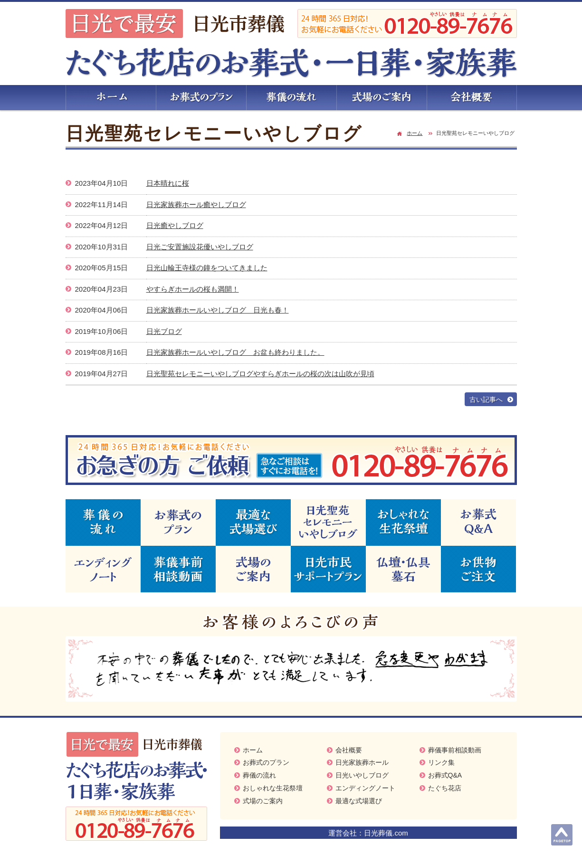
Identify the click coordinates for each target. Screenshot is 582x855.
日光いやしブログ (362, 775)
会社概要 (348, 750)
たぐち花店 (444, 788)
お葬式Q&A (445, 775)
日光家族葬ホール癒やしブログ (196, 204)
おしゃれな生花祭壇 (273, 788)
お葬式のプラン (266, 762)
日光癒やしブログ (174, 225)
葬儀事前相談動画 (454, 750)
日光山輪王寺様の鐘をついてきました (206, 268)
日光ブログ (164, 331)
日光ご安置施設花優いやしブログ (199, 247)
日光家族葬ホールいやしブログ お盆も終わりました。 (235, 352)
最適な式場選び (358, 801)
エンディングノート (365, 788)
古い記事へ (486, 399)
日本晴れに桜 (167, 183)
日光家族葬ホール (362, 762)
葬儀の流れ (259, 775)
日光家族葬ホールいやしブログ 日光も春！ (217, 310)
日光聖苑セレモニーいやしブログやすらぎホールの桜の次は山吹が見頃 (260, 374)
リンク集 (441, 762)
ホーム (414, 133)
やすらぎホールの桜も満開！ (192, 289)
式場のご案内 (263, 801)
